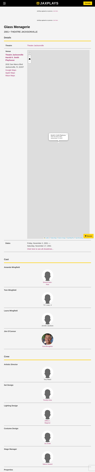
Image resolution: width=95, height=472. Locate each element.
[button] (58, 143)
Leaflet (46, 238)
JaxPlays (49, 3)
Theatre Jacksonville (35, 46)
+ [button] (29, 56)
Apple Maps (10, 73)
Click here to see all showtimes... (40, 249)
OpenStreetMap (79, 238)
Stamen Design (62, 238)
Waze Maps (10, 76)
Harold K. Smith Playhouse (14, 57)
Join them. (55, 11)
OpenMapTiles (70, 238)
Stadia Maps (54, 238)
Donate (88, 3)
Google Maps (10, 70)
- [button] (29, 62)
